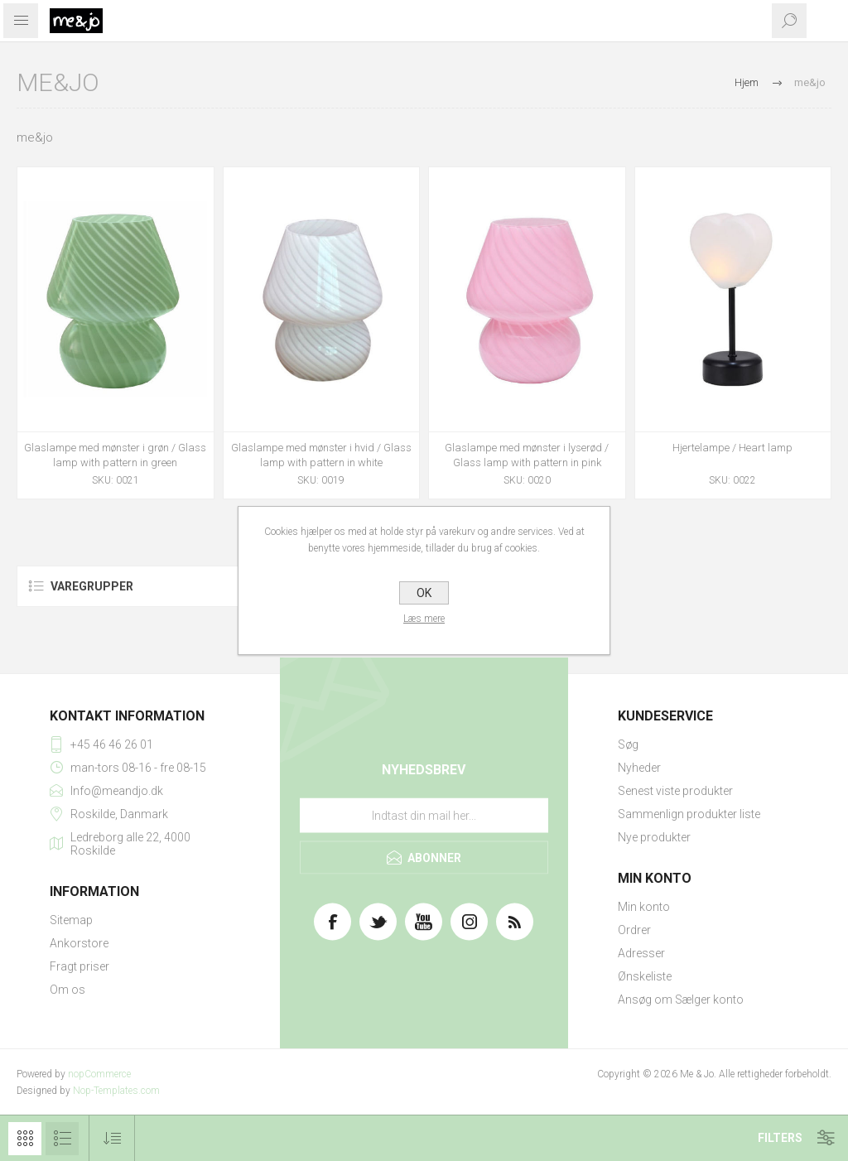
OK (424, 593)
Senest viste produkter (675, 790)
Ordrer (634, 930)
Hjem (747, 82)
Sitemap (71, 920)
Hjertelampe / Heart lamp (732, 447)
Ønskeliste (645, 976)
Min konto (644, 906)
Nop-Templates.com (116, 1090)
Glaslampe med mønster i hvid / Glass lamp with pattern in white (321, 455)
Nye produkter (654, 837)
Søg (628, 744)
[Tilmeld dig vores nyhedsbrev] (424, 815)
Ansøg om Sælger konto (681, 999)
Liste (62, 1138)
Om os (67, 989)
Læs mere (424, 618)
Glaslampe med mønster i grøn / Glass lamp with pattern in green (115, 455)
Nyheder (639, 767)
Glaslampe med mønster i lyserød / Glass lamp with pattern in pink (527, 455)
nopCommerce (99, 1074)
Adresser (641, 953)
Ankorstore (79, 943)
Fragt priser (79, 966)
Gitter (24, 1138)
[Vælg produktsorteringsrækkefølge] (112, 1138)
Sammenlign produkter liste (689, 814)
